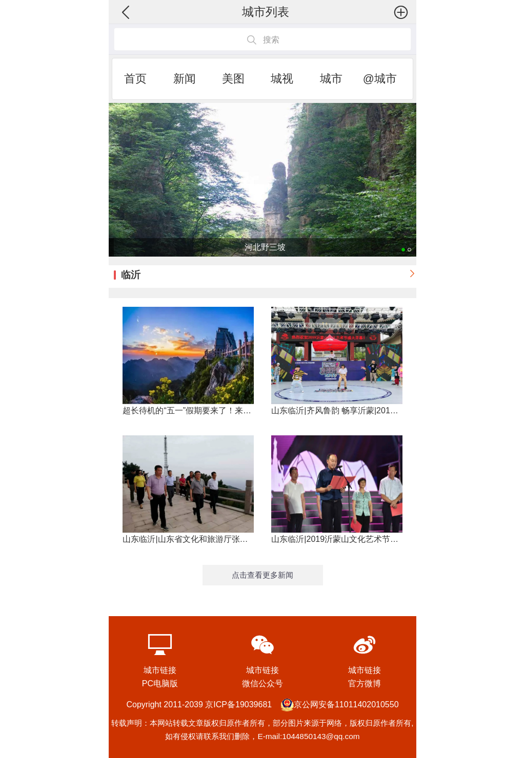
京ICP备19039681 (238, 704)
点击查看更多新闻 (262, 575)
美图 (233, 78)
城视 (282, 78)
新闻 (184, 78)
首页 (135, 78)
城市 (331, 78)
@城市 (380, 78)
